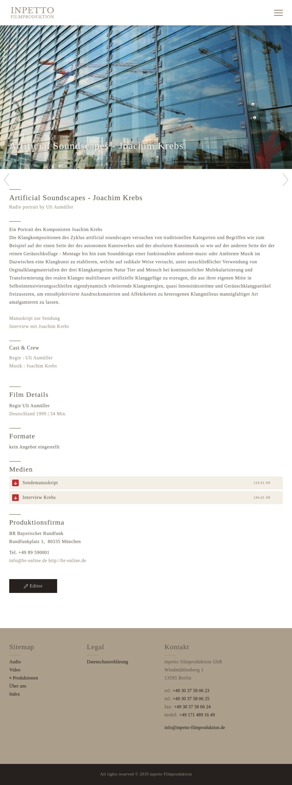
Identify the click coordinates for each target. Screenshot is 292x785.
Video (14, 669)
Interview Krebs (39, 497)
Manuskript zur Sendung (34, 318)
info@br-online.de (28, 560)
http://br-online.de (67, 560)
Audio (15, 661)
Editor (33, 585)
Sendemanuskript (40, 482)
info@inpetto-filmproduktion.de (194, 727)
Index (14, 694)
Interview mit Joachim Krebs (39, 326)
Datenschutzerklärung (107, 661)
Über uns (17, 685)
